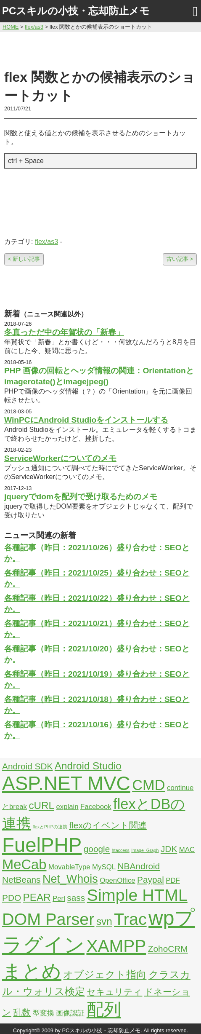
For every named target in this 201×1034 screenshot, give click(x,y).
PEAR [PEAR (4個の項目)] (37, 897)
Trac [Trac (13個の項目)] (130, 919)
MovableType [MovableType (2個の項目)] (69, 867)
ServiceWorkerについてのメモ (60, 458)
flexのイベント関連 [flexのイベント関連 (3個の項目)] (107, 825)
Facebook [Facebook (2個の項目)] (95, 807)
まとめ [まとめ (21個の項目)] (31, 971)
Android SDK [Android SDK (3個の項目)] (27, 766)
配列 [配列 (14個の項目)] (104, 1009)
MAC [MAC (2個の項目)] (187, 850)
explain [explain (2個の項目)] (67, 807)
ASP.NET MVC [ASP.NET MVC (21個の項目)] (66, 783)
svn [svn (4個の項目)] (104, 921)
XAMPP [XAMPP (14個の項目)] (116, 946)
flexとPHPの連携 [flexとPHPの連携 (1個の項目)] (49, 826)
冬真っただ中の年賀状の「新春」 (64, 332)
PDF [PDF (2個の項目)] (173, 880)
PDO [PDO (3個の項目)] (11, 898)
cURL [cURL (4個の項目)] (41, 805)
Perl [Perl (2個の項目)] (59, 899)
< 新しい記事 (24, 259)
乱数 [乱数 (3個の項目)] (22, 1012)
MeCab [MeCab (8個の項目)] (24, 864)
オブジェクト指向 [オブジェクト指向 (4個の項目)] (104, 974)
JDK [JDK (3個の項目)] (169, 849)
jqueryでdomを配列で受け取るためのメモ (80, 496)
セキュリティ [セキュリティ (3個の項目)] (114, 991)
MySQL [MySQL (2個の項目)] (104, 867)
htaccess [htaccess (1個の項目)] (121, 850)
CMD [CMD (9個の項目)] (148, 785)
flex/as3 (46, 241)
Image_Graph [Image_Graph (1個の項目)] (145, 850)
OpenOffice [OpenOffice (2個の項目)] (117, 880)
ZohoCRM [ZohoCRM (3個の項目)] (168, 949)
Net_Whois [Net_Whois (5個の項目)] (70, 879)
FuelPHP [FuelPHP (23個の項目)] (42, 845)
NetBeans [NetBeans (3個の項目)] (21, 879)
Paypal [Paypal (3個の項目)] (150, 879)
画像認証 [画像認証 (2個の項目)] (70, 1013)
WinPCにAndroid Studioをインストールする (86, 419)
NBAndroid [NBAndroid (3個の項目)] (138, 866)
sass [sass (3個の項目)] (76, 898)
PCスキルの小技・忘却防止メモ (76, 10)
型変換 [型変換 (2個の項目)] (43, 1013)
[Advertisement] (100, 49)
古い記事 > (180, 259)
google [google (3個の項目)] (97, 849)
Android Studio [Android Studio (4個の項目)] (88, 765)
